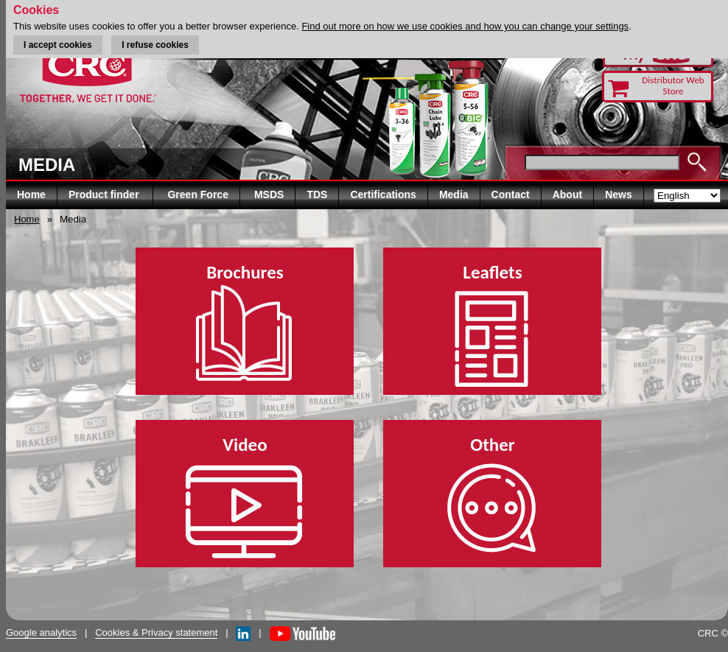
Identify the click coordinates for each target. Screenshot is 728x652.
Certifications (383, 194)
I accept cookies (58, 45)
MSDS (269, 194)
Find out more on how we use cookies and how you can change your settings (465, 26)
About (567, 194)
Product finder (105, 194)
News (618, 194)
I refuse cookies (155, 45)
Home (31, 194)
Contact (510, 194)
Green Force (197, 194)
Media (454, 194)
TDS (317, 194)
